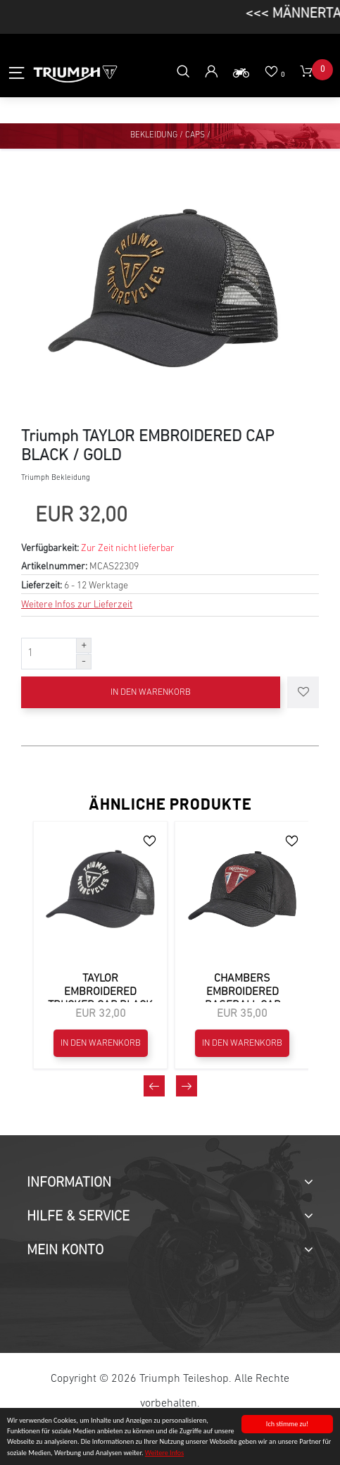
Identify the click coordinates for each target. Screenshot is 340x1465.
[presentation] (154, 1085)
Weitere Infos (164, 1453)
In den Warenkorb (151, 692)
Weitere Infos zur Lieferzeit (76, 605)
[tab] (170, 1183)
